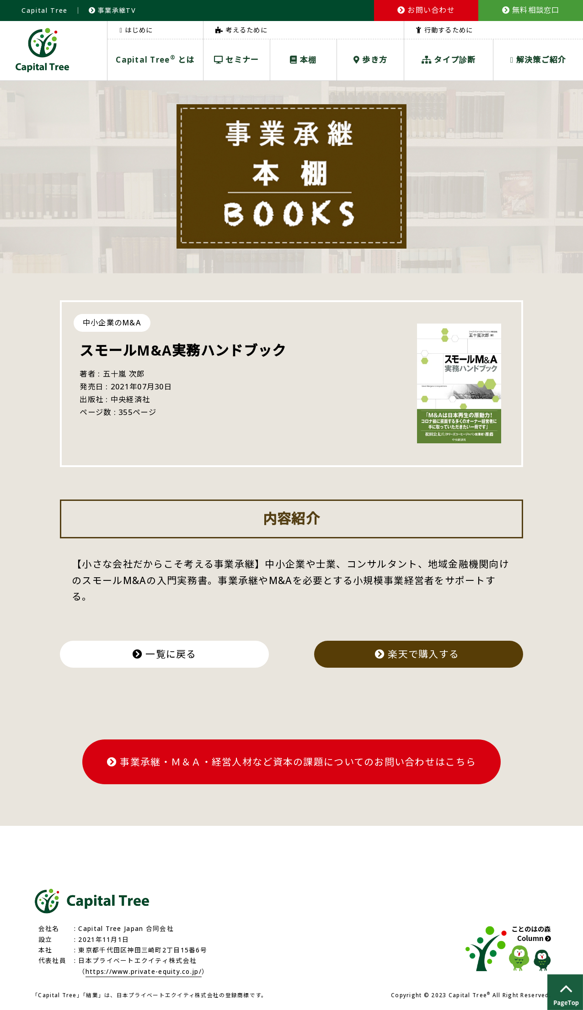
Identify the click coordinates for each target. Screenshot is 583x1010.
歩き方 (370, 59)
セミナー (236, 59)
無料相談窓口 (531, 10)
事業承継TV (112, 10)
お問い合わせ (426, 10)
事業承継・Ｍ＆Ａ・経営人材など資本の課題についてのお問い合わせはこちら (291, 761)
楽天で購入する (418, 654)
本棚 (303, 59)
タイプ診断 (449, 59)
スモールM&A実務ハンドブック (183, 350)
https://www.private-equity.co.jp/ (144, 971)
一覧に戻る (165, 654)
